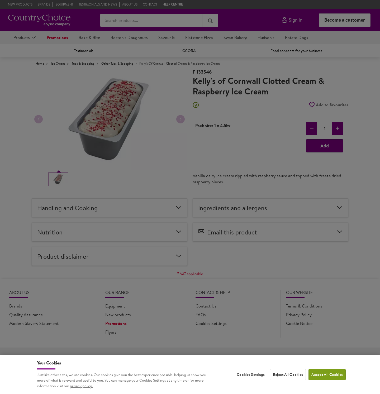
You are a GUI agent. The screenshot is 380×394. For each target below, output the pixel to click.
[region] (190, 374)
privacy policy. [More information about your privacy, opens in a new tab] (81, 385)
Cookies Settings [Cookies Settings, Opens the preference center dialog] (251, 374)
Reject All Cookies (288, 374)
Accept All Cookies (327, 374)
